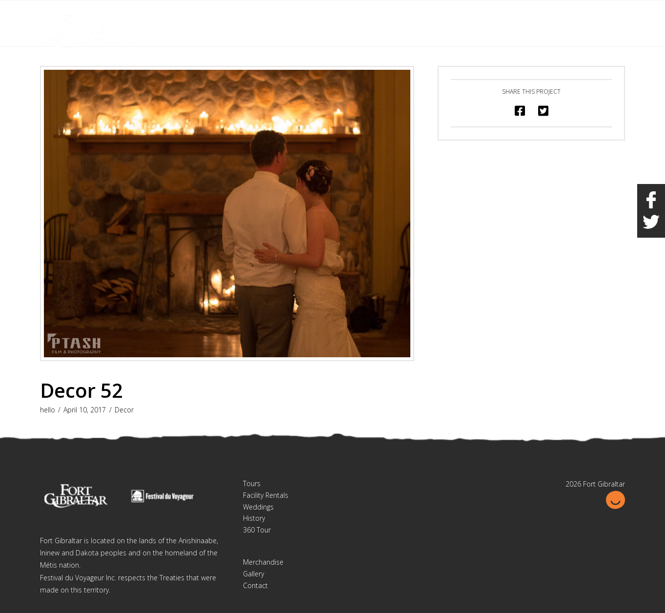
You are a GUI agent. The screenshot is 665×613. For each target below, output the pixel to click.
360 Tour (257, 529)
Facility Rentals (265, 495)
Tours (252, 483)
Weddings (258, 506)
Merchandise (263, 562)
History (254, 518)
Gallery (253, 573)
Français (574, 14)
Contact (255, 585)
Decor (124, 409)
